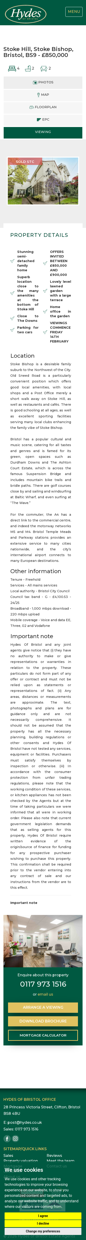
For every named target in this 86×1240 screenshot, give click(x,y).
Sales (8, 1155)
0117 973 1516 (43, 984)
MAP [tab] (43, 94)
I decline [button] (43, 1223)
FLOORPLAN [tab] (43, 107)
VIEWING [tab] (43, 132)
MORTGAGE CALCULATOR (43, 1035)
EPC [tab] (43, 119)
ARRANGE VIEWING (43, 1007)
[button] (12, 181)
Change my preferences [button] (43, 1231)
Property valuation (20, 1161)
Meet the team (61, 1161)
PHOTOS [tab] (43, 82)
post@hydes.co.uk (25, 1122)
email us (45, 994)
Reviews (54, 1155)
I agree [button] (43, 1216)
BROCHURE (43, 1021)
